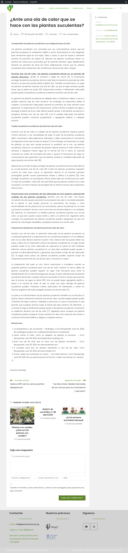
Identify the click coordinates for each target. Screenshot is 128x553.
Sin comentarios (70, 34)
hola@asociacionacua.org (27, 524)
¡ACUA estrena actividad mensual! (73, 419)
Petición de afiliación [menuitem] (20, 2)
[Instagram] (94, 526)
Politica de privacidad (113, 550)
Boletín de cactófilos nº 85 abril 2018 (48, 412)
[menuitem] (2, 2)
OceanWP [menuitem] (33, 2)
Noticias (22, 370)
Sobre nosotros (77, 550)
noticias (53, 34)
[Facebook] (86, 526)
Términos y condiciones (94, 550)
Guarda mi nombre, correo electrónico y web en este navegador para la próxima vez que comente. (47, 489)
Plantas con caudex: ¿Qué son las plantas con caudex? (22, 431)
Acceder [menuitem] (8, 2)
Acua (16, 34)
